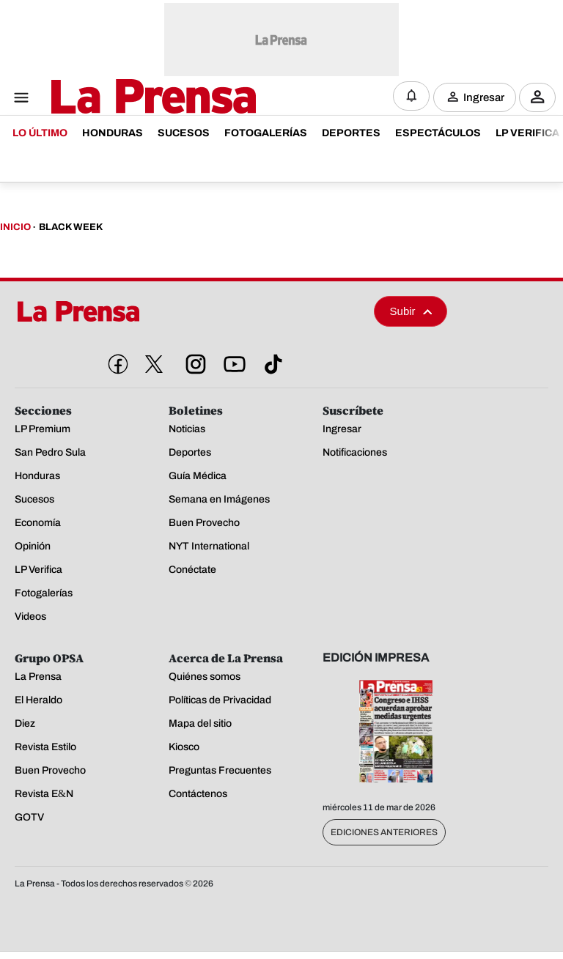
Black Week (71, 227)
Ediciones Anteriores (384, 832)
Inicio (15, 227)
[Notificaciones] (411, 96)
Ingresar (483, 97)
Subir (411, 311)
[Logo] (117, 97)
